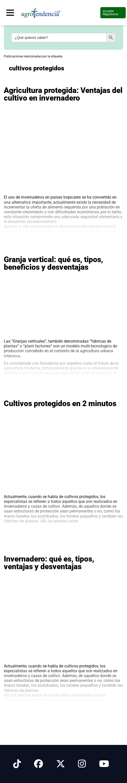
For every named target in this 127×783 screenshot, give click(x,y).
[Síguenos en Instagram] (82, 764)
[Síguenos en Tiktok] (17, 764)
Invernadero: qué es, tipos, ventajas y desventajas (49, 562)
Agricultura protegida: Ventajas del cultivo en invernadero (63, 94)
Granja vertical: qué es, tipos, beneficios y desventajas (53, 263)
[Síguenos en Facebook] (38, 764)
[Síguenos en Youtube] (104, 764)
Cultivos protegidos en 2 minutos (60, 403)
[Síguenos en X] (60, 764)
